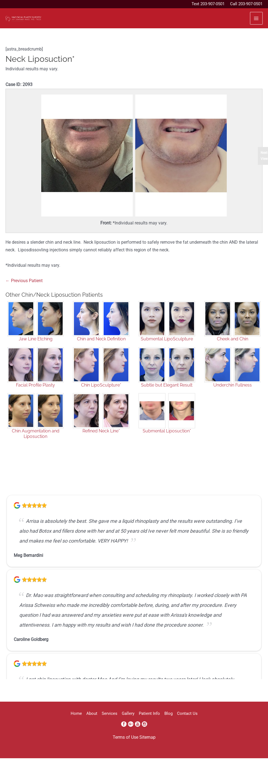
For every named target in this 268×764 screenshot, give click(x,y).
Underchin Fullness (232, 391)
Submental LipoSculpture (167, 345)
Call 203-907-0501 (246, 3)
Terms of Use (125, 744)
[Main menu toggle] (256, 21)
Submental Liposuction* (167, 437)
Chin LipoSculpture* (101, 391)
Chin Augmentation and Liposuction (35, 440)
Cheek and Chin (232, 345)
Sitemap (147, 744)
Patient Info (156, 720)
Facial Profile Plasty (35, 391)
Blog (182, 720)
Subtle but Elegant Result (166, 391)
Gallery (128, 720)
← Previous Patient (24, 287)
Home (56, 720)
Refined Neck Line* (101, 437)
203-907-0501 (212, 3)
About (78, 720)
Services (103, 720)
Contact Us (207, 720)
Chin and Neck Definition (101, 345)
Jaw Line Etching (36, 345)
